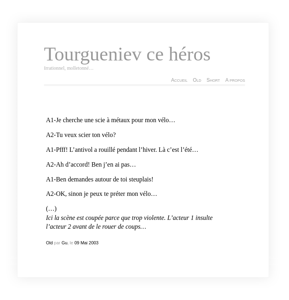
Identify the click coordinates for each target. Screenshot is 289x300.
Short (213, 80)
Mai (84, 242)
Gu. (65, 242)
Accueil (179, 80)
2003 (93, 242)
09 (76, 242)
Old (197, 80)
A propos (235, 80)
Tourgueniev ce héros (127, 54)
